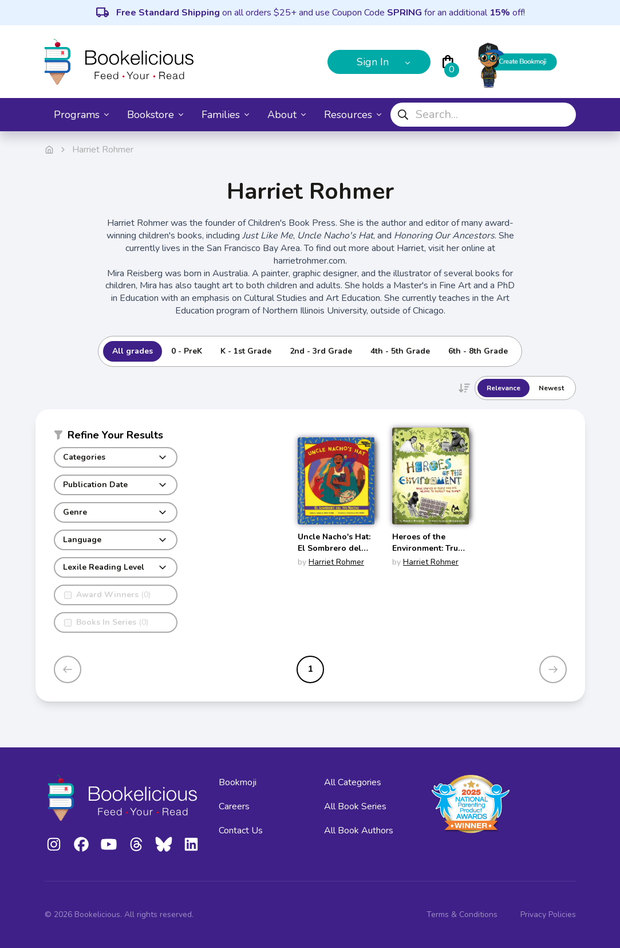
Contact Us (241, 830)
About (286, 115)
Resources (352, 115)
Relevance (503, 388)
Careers (234, 806)
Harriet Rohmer (336, 562)
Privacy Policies (548, 914)
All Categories (352, 782)
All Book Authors (358, 830)
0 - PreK (186, 351)
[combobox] (483, 115)
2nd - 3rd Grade (321, 351)
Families (225, 115)
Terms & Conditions (462, 914)
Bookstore (155, 115)
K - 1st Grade (245, 351)
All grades (132, 351)
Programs (81, 115)
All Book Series (355, 806)
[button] (115, 437)
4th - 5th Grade (400, 351)
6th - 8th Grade (478, 351)
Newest (551, 388)
